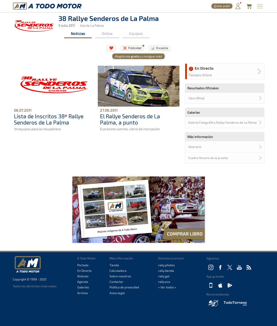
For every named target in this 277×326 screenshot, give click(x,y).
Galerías (83, 287)
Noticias (78, 33)
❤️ (111, 48)
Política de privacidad (124, 287)
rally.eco (164, 282)
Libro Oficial (196, 98)
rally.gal (164, 276)
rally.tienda (166, 270)
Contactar (116, 282)
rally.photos (166, 265)
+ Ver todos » (167, 287)
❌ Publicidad (132, 48)
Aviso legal (117, 293)
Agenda (82, 282)
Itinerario (194, 147)
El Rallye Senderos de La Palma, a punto (130, 119)
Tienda (114, 265)
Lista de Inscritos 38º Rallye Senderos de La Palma (48, 119)
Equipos (136, 33)
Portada (83, 265)
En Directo (84, 270)
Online (107, 33)
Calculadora (117, 270)
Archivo (82, 293)
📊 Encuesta (159, 48)
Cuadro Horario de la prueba (208, 158)
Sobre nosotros (120, 276)
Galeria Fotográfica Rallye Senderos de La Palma (222, 122)
